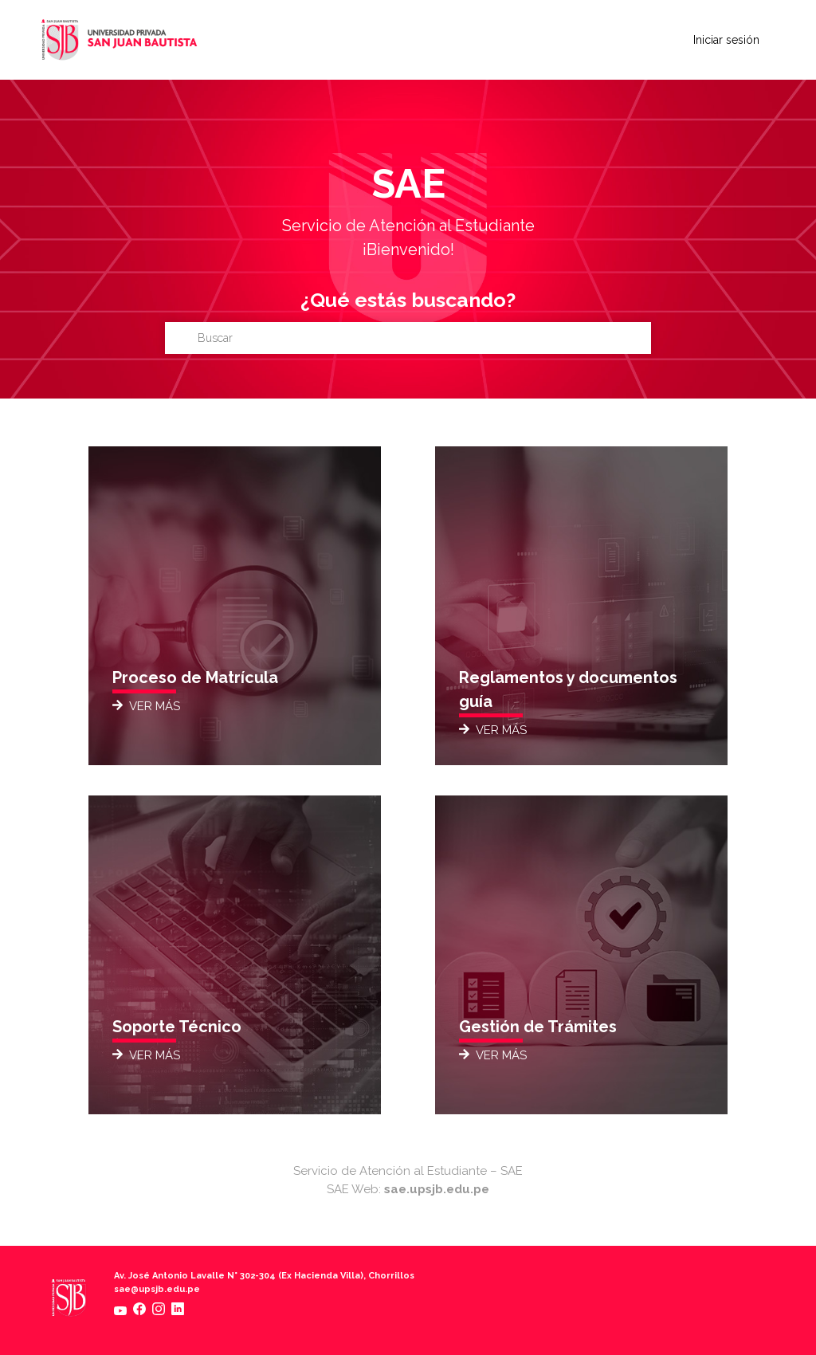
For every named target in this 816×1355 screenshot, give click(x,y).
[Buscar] (408, 338)
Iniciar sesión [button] (726, 39)
